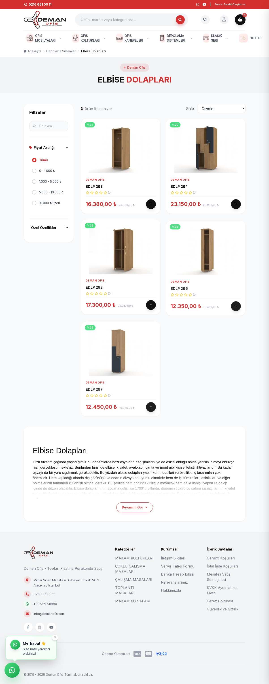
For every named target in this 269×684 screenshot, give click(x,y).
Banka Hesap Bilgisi (177, 574)
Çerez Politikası (220, 601)
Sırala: (190, 108)
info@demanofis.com (49, 614)
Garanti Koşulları (221, 558)
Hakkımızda (171, 590)
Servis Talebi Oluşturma (230, 4)
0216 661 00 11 (44, 594)
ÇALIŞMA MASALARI (133, 579)
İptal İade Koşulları (222, 566)
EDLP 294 (179, 186)
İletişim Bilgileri (173, 558)
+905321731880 (45, 604)
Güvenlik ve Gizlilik (222, 609)
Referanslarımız (174, 582)
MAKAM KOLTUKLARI (134, 558)
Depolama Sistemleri (61, 51)
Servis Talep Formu (177, 566)
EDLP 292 (94, 300)
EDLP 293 (94, 186)
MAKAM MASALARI (132, 601)
